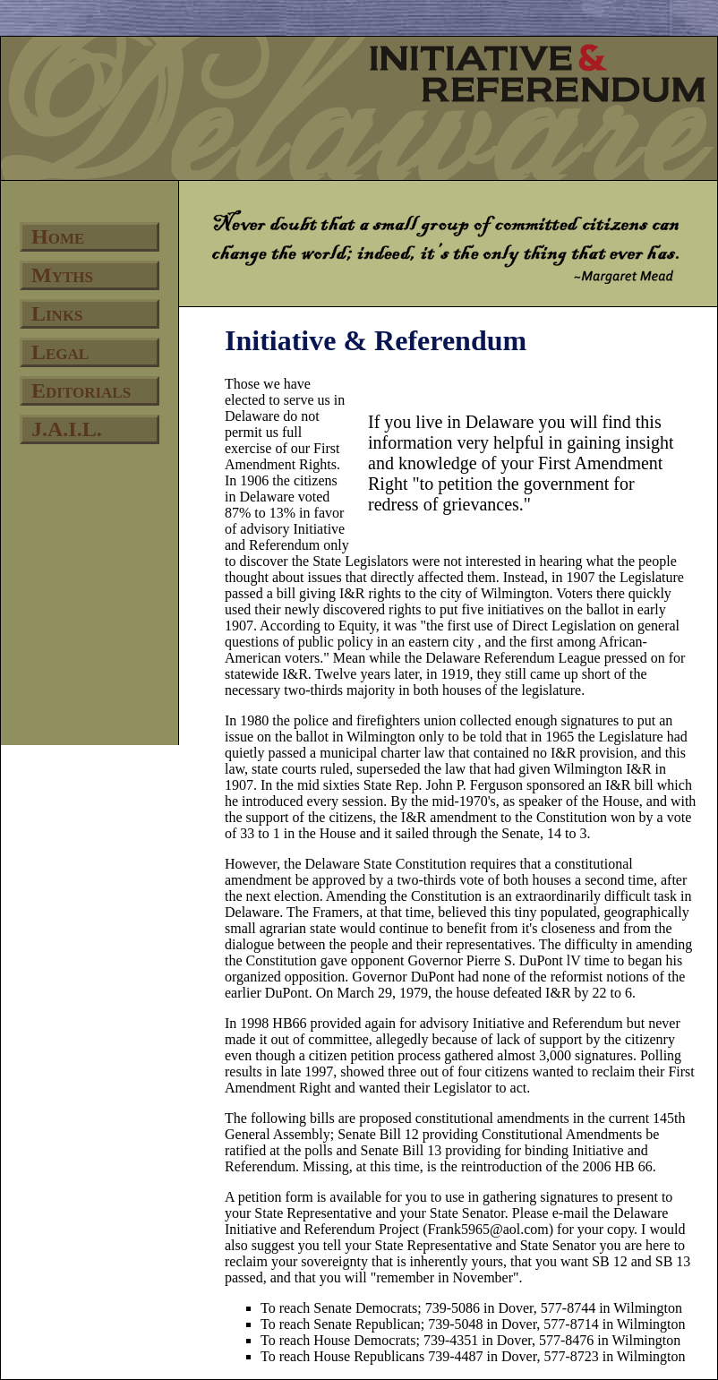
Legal (60, 352)
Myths (62, 275)
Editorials (81, 390)
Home (57, 236)
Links (57, 313)
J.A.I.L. (66, 429)
